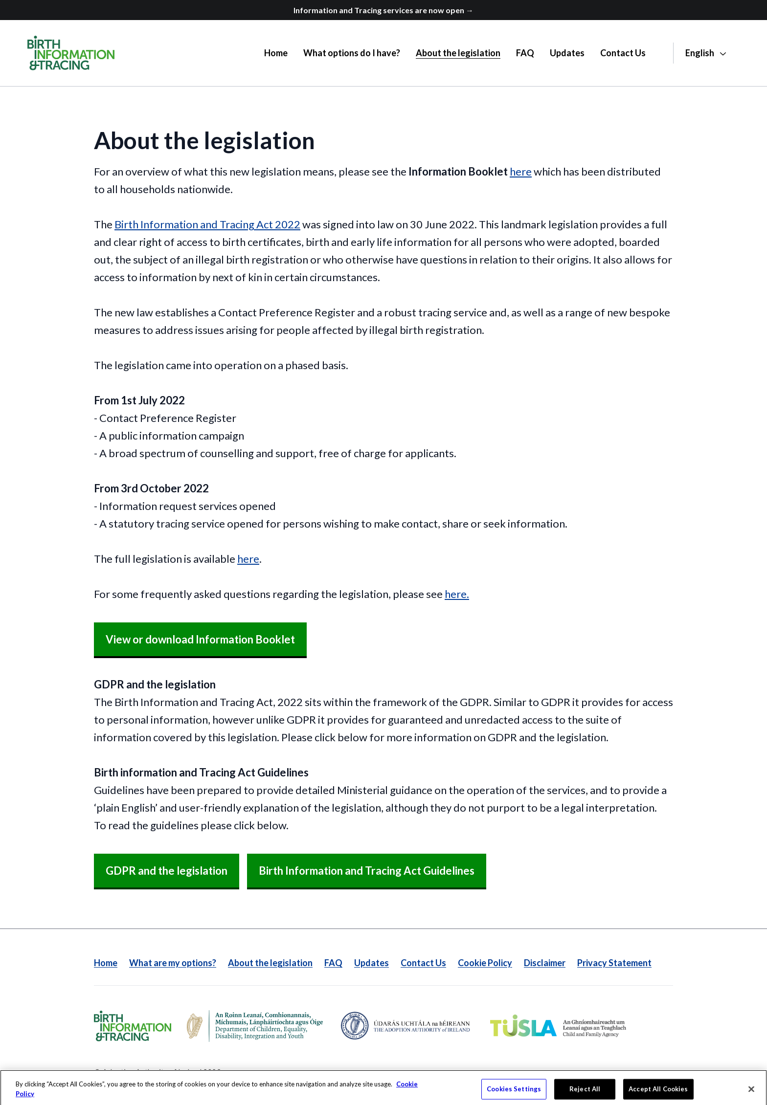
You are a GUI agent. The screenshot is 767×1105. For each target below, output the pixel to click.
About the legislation (270, 962)
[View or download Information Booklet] (200, 640)
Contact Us (423, 962)
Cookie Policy (485, 962)
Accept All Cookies (658, 1094)
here (521, 171)
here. (457, 593)
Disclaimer (544, 962)
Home (105, 962)
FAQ (333, 962)
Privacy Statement (614, 962)
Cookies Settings (514, 1094)
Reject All (584, 1094)
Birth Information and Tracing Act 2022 (207, 224)
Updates (371, 962)
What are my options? (172, 962)
